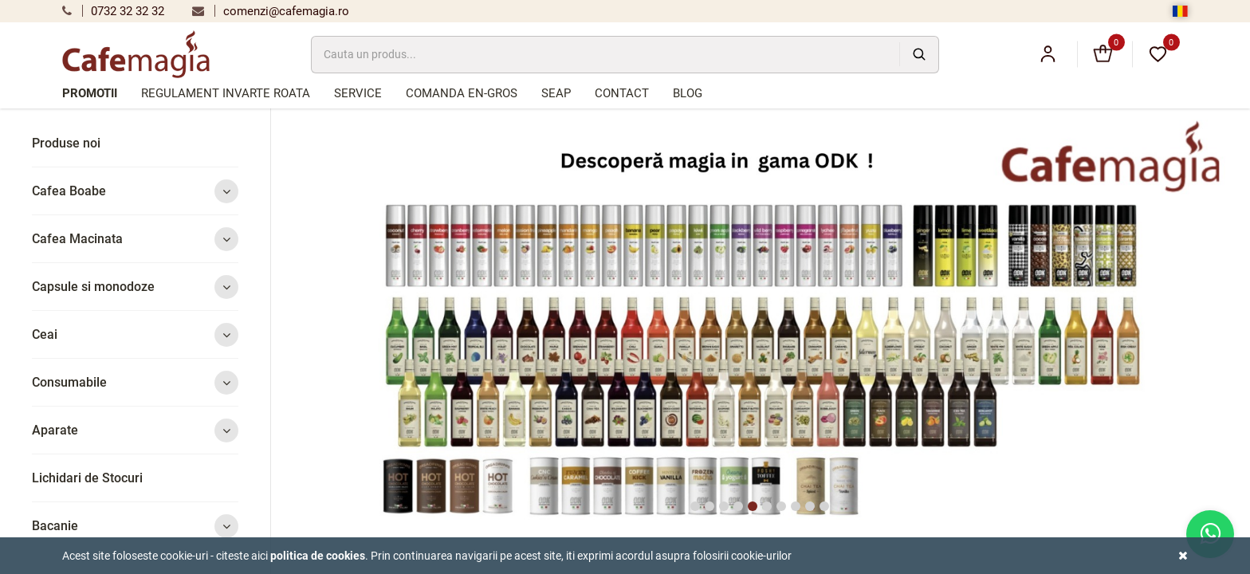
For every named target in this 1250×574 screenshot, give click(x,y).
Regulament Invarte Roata (225, 93)
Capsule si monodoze (135, 286)
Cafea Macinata (135, 238)
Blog (687, 93)
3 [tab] (724, 506)
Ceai (135, 334)
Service (358, 93)
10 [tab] (824, 506)
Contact (622, 93)
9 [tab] (810, 506)
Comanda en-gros (461, 93)
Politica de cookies (317, 555)
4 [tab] (738, 506)
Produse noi (66, 143)
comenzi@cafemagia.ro (270, 11)
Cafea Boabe (135, 191)
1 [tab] (695, 506)
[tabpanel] (761, 324)
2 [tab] (709, 506)
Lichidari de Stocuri (87, 478)
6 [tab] (767, 506)
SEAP (556, 93)
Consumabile (135, 382)
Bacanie (135, 525)
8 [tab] (795, 506)
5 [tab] (752, 506)
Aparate (135, 430)
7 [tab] (781, 506)
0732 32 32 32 (113, 11)
